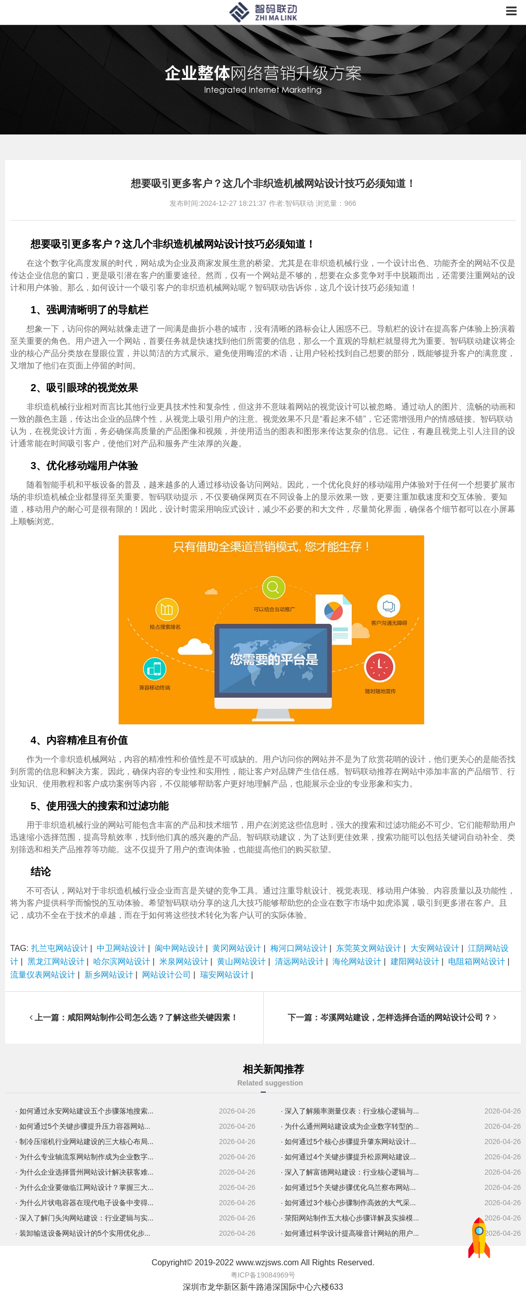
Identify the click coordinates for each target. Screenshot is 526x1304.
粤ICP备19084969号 (263, 1275)
